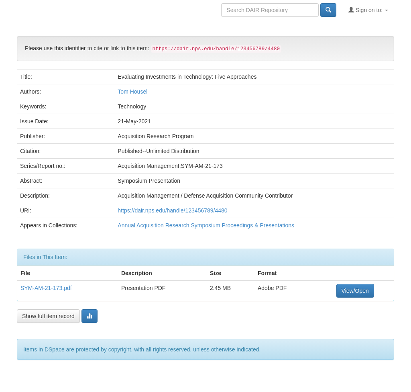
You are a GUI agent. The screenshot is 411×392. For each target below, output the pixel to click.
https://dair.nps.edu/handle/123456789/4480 (172, 210)
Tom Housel (132, 91)
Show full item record (48, 316)
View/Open (355, 291)
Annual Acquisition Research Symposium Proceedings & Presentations (206, 225)
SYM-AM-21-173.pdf (46, 288)
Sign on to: (368, 9)
